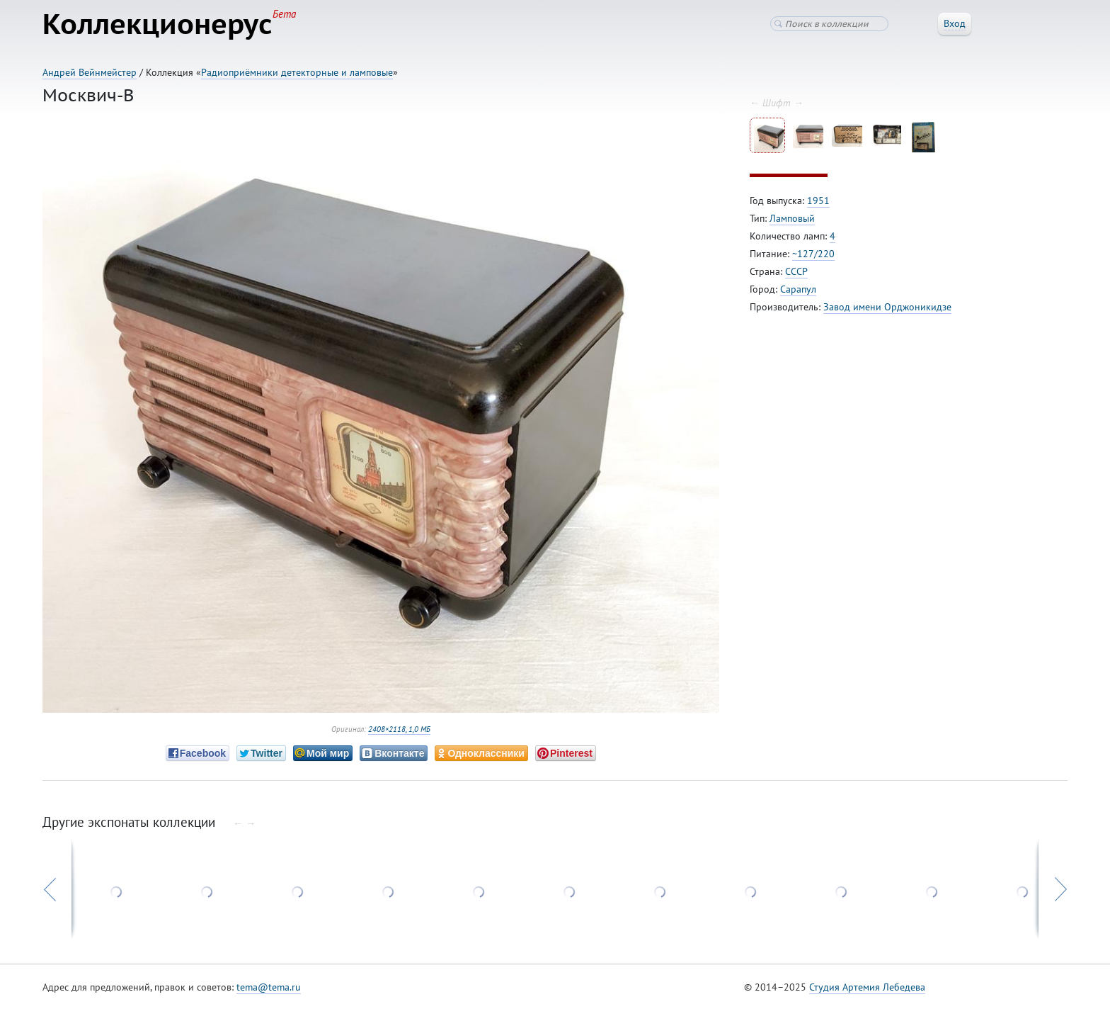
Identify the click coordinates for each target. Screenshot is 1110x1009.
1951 (818, 200)
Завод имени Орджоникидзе (887, 306)
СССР (796, 271)
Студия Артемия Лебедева (867, 987)
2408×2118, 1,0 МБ (399, 729)
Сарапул (798, 289)
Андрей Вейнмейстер (89, 72)
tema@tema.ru (268, 987)
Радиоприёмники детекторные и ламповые (297, 72)
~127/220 (813, 253)
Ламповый (792, 218)
